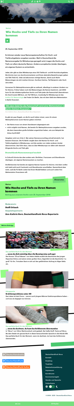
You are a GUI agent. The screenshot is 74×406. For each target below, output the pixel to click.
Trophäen (49, 364)
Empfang (48, 361)
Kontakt (48, 357)
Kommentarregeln (52, 377)
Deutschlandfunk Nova (54, 354)
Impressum (49, 370)
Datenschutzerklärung (53, 367)
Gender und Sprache (53, 380)
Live (18, 404)
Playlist (56, 404)
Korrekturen (49, 373)
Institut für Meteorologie (14, 97)
